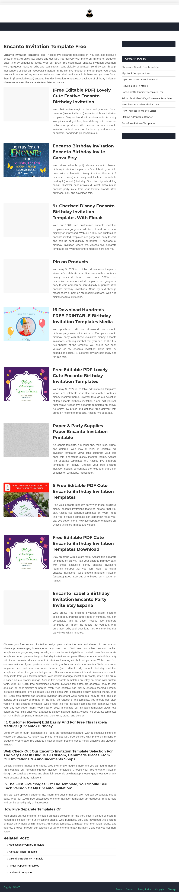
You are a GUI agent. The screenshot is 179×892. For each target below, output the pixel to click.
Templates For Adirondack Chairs (140, 104)
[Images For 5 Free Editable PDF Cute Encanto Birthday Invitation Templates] (26, 500)
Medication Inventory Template (26, 844)
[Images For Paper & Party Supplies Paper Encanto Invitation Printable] (26, 440)
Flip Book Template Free (135, 73)
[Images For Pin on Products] (26, 276)
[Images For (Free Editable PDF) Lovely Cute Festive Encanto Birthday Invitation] (26, 104)
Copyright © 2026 (12, 887)
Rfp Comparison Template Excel (140, 79)
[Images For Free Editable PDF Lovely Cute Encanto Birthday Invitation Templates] (26, 384)
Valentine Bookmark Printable (26, 858)
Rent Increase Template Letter (139, 110)
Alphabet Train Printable (23, 851)
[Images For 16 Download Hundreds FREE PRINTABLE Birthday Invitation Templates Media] (26, 324)
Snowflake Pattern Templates (138, 123)
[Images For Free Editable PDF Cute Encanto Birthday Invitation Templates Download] (26, 552)
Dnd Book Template (20, 872)
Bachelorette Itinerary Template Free (143, 92)
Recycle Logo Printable (135, 85)
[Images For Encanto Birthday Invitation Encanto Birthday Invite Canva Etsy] (26, 160)
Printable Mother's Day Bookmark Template (147, 98)
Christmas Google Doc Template (140, 67)
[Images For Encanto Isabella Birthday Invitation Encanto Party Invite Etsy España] (26, 607)
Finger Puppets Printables (24, 865)
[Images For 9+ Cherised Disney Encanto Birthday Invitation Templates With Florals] (26, 220)
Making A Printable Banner (137, 116)
